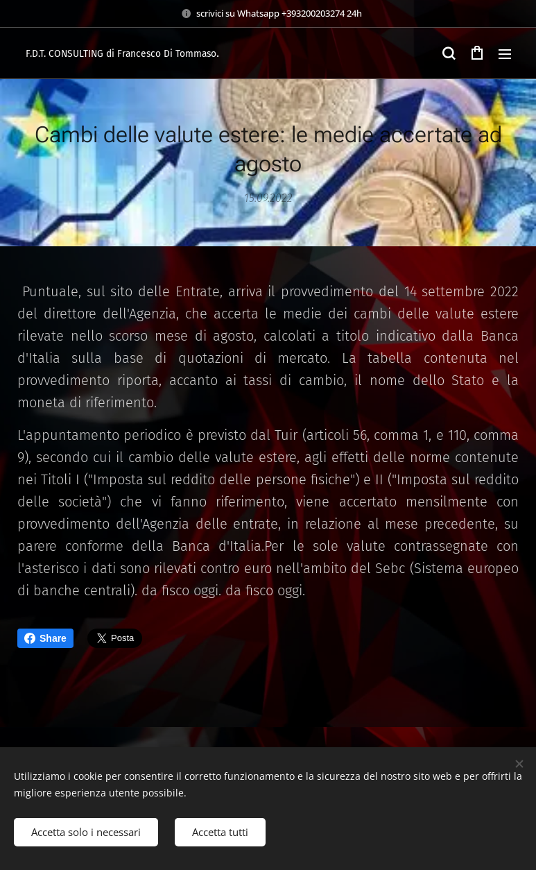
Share (45, 638)
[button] (448, 53)
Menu (505, 54)
